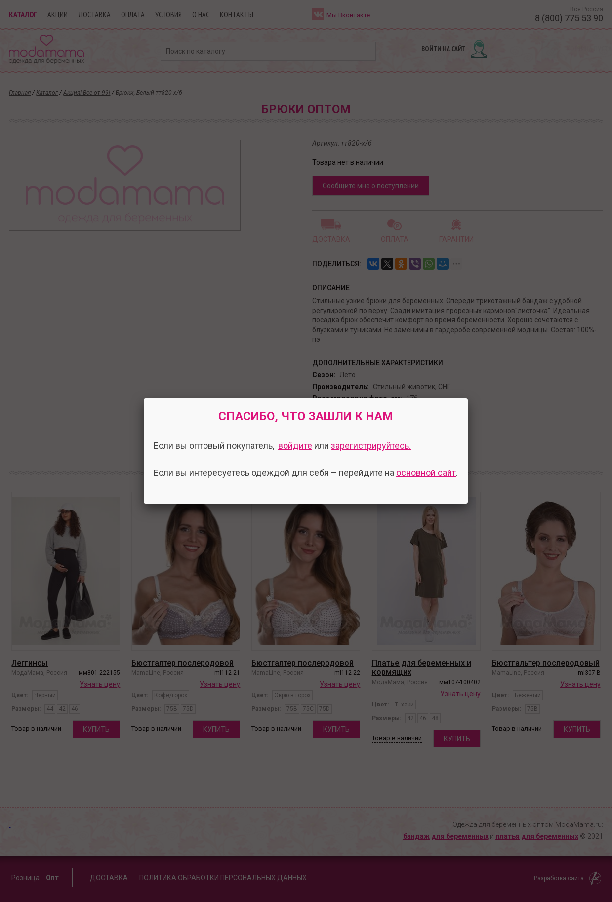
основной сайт (426, 473)
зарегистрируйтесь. (371, 445)
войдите (295, 445)
